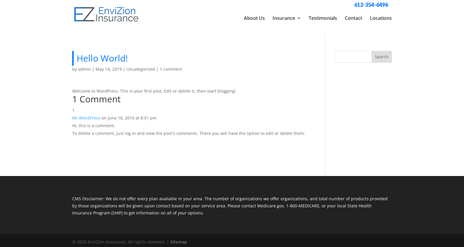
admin (84, 66)
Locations (381, 18)
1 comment (171, 66)
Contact (353, 18)
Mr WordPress (86, 115)
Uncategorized (140, 66)
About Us (254, 18)
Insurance (284, 18)
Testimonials (323, 18)
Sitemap (178, 239)
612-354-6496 (371, 4)
